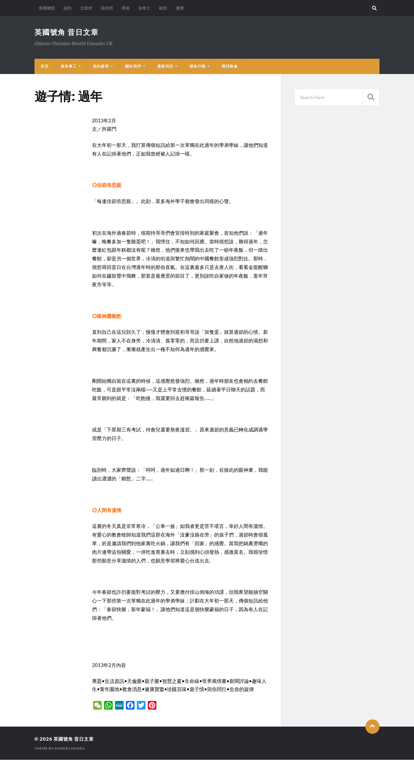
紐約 (68, 7)
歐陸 (163, 7)
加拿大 (144, 7)
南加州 (107, 7)
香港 (126, 7)
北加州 (86, 7)
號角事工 (69, 66)
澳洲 (180, 7)
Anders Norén (70, 748)
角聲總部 (47, 7)
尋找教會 (230, 66)
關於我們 (133, 66)
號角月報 (197, 66)
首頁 (45, 66)
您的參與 (101, 66)
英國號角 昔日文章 (67, 32)
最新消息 (165, 66)
